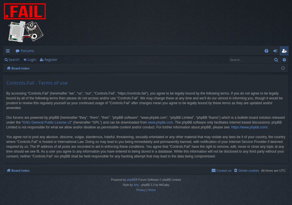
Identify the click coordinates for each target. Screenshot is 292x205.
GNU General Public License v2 (47, 122)
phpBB (131, 179)
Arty (136, 184)
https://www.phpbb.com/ (249, 127)
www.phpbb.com (160, 122)
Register (50, 59)
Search (14, 59)
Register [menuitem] (285, 52)
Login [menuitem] (276, 52)
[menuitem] (266, 51)
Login (32, 59)
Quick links (9, 52)
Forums (27, 50)
